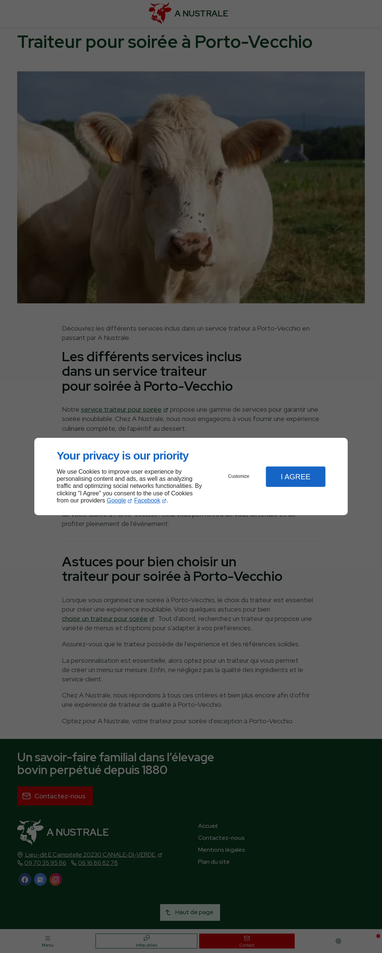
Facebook (147, 500)
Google (116, 500)
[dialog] (191, 476)
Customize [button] (239, 476)
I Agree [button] (295, 477)
